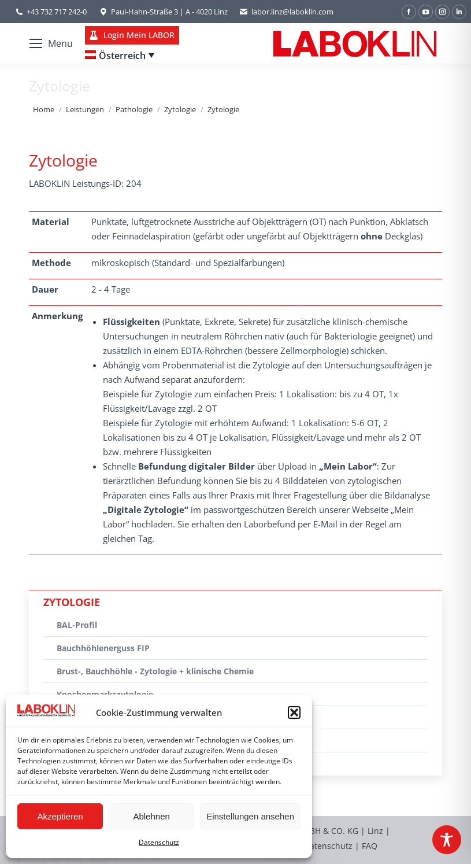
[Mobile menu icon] (51, 43)
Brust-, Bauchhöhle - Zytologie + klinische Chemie (155, 671)
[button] (294, 712)
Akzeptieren (60, 816)
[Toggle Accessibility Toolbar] (446, 839)
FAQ (369, 845)
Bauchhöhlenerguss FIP (103, 648)
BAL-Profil (77, 624)
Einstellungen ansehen (250, 816)
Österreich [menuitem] (122, 55)
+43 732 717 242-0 (57, 11)
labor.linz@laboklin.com (286, 11)
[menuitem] (119, 55)
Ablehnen (151, 816)
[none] (119, 55)
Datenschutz (159, 842)
